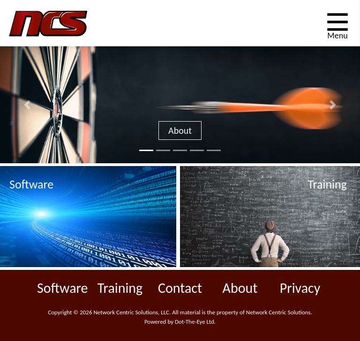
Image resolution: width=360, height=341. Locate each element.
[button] (27, 104)
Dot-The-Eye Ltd (194, 321)
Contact (180, 288)
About (180, 130)
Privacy (300, 288)
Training (120, 288)
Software (62, 288)
